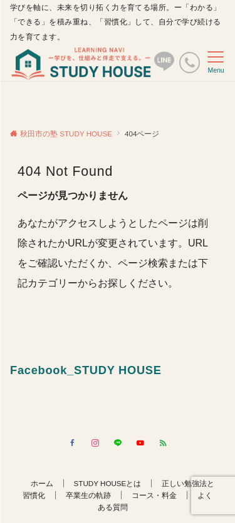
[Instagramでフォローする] (95, 443)
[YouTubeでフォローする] (140, 443)
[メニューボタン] (216, 62)
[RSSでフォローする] (163, 443)
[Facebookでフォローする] (72, 443)
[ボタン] (164, 66)
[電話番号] (189, 62)
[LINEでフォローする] (118, 443)
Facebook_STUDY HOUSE (86, 370)
